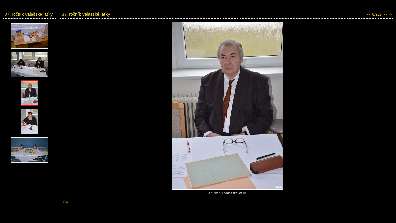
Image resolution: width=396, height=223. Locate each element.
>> (385, 14)
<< (369, 14)
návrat (66, 201)
